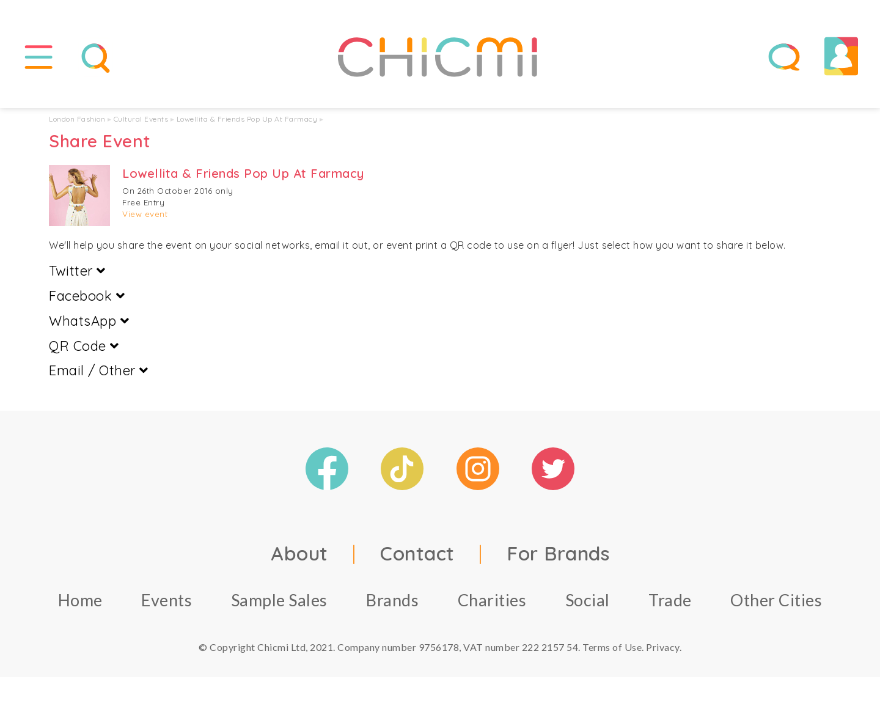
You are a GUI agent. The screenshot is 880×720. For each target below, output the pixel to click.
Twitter (77, 270)
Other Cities (776, 600)
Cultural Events (141, 118)
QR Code (84, 345)
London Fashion (77, 118)
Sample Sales (279, 600)
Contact (417, 553)
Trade (670, 600)
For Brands (558, 553)
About (299, 553)
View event (144, 214)
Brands (392, 600)
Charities (492, 600)
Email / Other (98, 371)
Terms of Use (612, 647)
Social (587, 600)
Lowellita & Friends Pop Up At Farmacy (247, 118)
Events (166, 600)
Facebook (87, 295)
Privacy (663, 647)
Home (80, 600)
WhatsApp (89, 320)
